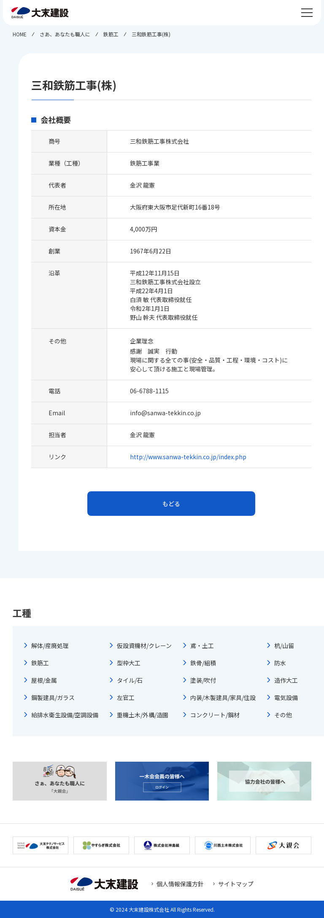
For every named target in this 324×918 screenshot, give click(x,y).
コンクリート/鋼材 (215, 715)
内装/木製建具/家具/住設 (223, 697)
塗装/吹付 (203, 680)
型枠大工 (128, 663)
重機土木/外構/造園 (142, 715)
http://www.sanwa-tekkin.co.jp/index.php (188, 456)
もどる (171, 503)
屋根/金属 (44, 680)
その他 (283, 715)
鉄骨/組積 (203, 663)
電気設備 (286, 697)
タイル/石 (130, 680)
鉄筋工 (40, 663)
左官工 (126, 697)
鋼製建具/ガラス (53, 697)
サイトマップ (236, 884)
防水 (280, 663)
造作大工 (286, 680)
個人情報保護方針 (180, 884)
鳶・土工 (202, 645)
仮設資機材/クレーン (144, 645)
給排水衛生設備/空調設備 (64, 715)
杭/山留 (284, 645)
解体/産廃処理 (50, 645)
